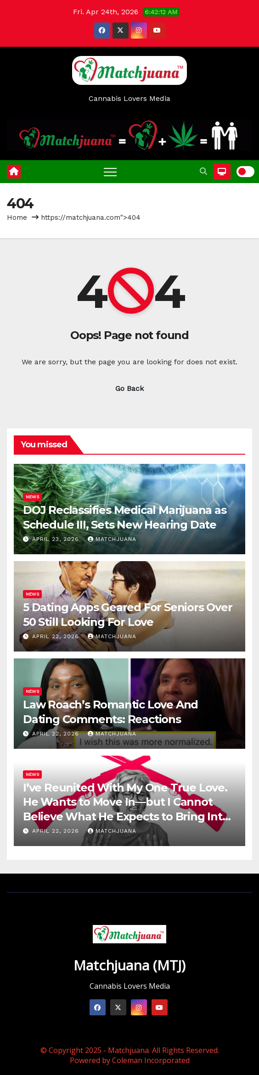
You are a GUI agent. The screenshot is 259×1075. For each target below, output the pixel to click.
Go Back (129, 388)
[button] (203, 171)
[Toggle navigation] (110, 171)
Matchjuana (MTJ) (129, 965)
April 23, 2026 (56, 539)
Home (17, 217)
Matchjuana (112, 539)
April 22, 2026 (56, 636)
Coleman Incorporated (151, 1060)
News (32, 496)
